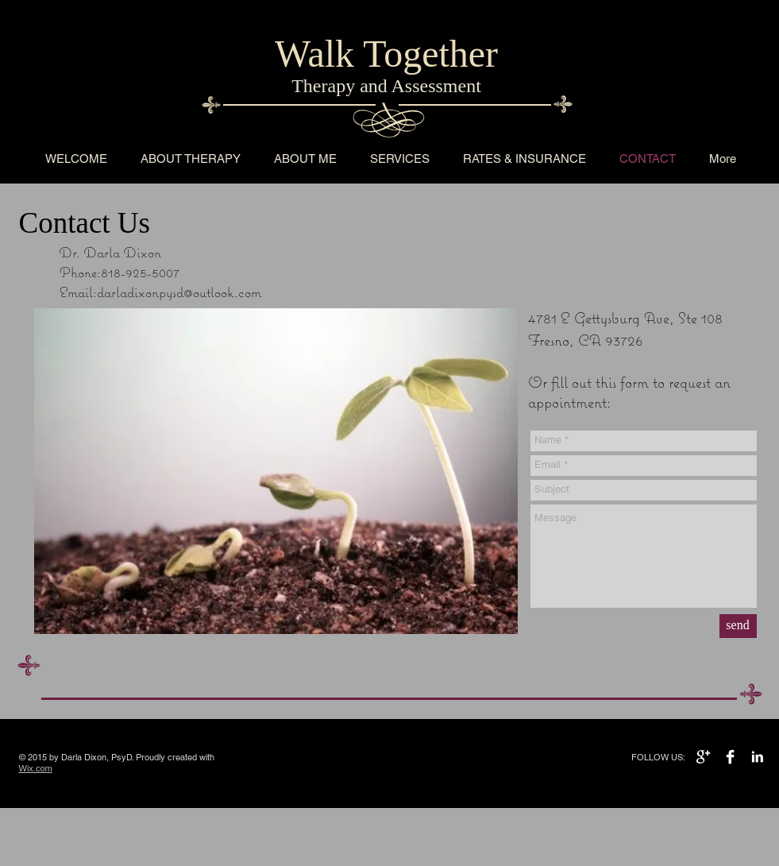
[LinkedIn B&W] (757, 757)
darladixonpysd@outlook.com (179, 292)
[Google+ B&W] (703, 757)
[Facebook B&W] (730, 757)
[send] (738, 626)
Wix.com (35, 768)
